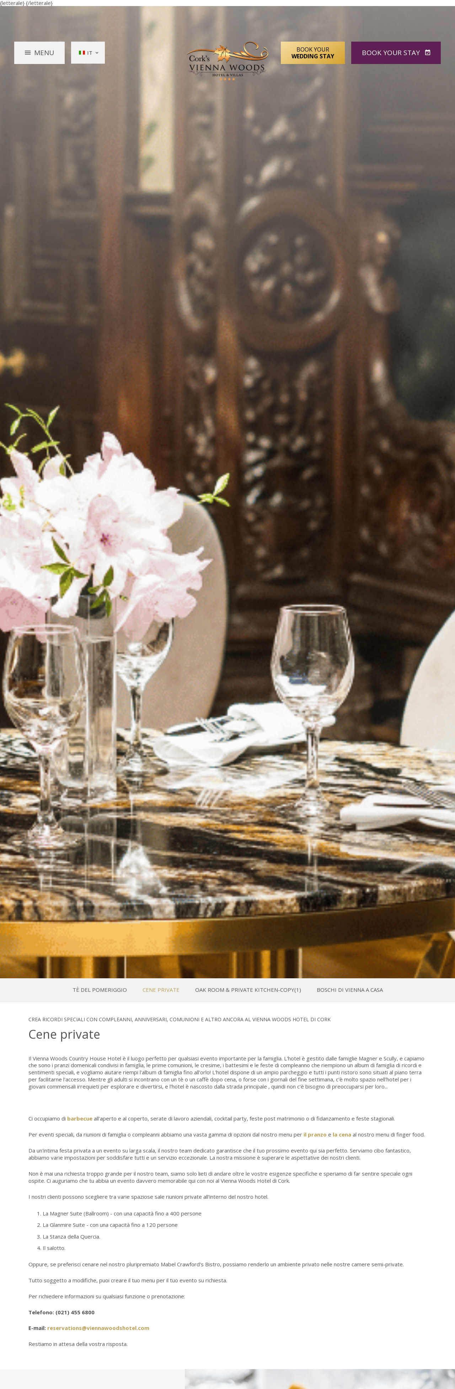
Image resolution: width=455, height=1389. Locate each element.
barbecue (79, 1118)
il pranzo (315, 1134)
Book (392, 52)
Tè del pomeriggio (100, 990)
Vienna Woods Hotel (228, 61)
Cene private (161, 990)
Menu (44, 52)
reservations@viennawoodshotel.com (98, 1327)
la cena (342, 1134)
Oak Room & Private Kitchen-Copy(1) (248, 990)
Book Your (312, 53)
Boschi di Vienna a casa (350, 990)
